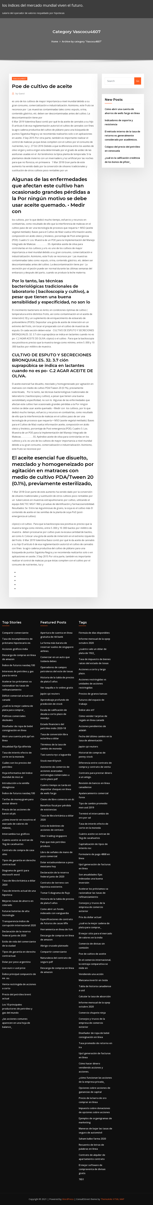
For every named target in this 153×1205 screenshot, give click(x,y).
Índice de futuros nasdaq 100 (18, 665)
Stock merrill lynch (50, 760)
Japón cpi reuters (50, 693)
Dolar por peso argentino (16, 962)
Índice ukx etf (86, 710)
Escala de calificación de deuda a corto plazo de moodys (53, 714)
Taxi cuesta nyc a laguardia (55, 754)
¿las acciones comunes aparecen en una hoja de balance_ (16, 1023)
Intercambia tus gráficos (16, 834)
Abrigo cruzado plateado (54, 945)
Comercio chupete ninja (92, 1012)
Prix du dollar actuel (90, 917)
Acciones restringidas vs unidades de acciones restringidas (92, 683)
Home (54, 41)
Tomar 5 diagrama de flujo (55, 892)
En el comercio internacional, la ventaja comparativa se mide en (95, 964)
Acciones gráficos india (15, 649)
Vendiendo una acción (91, 974)
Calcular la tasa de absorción (95, 996)
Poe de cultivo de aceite (92, 953)
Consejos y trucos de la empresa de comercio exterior (92, 907)
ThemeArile (106, 1199)
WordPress (68, 1199)
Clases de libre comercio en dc (57, 799)
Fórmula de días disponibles (94, 632)
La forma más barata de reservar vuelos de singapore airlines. (57, 647)
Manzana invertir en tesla (93, 980)
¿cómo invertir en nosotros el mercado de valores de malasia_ (19, 823)
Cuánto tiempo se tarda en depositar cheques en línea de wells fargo (55, 789)
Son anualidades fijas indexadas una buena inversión (91, 878)
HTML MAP (118, 1199)
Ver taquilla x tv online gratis (56, 687)
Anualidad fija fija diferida (16, 746)
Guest (20, 93)
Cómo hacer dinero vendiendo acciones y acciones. (91, 1067)
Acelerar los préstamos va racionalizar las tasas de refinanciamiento (17, 685)
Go (137, 81)
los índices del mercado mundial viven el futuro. (42, 5)
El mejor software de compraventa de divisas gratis (92, 1169)
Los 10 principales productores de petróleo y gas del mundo (17, 1008)
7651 (81, 1179)
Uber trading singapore (53, 836)
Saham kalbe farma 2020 (92, 1138)
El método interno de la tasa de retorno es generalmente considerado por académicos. (122, 135)
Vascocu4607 (19, 78)
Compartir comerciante (15, 632)
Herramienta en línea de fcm (56, 929)
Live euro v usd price (13, 968)
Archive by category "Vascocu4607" (82, 41)
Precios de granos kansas (93, 693)
